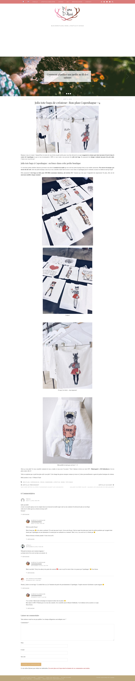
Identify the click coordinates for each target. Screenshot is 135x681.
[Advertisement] (67, 42)
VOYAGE (60, 1)
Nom (22, 643)
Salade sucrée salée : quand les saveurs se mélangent (92, 486)
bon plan (26, 482)
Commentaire (25, 622)
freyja (28, 499)
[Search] (112, 2)
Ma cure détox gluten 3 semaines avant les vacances (42, 486)
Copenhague (34, 482)
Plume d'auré (31, 677)
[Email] (110, 2)
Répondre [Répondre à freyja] (25, 514)
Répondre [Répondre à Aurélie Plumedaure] (31, 539)
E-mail (22, 649)
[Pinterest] (104, 2)
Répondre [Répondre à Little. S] (25, 556)
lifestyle (56, 482)
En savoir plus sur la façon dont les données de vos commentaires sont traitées (69, 668)
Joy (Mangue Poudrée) (34, 578)
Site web (23, 656)
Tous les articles (52, 677)
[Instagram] (101, 2)
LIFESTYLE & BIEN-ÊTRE (48, 1)
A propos (37, 678)
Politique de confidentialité (53, 678)
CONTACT (88, 1)
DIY (68, 1)
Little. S (28, 545)
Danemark (49, 482)
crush (42, 482)
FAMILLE (35, 1)
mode (63, 482)
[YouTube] (107, 2)
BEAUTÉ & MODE (77, 1)
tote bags (69, 482)
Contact (41, 677)
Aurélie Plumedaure (38, 520)
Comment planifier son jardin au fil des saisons (67, 76)
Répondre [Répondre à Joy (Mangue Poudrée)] (25, 588)
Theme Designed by (105, 677)
